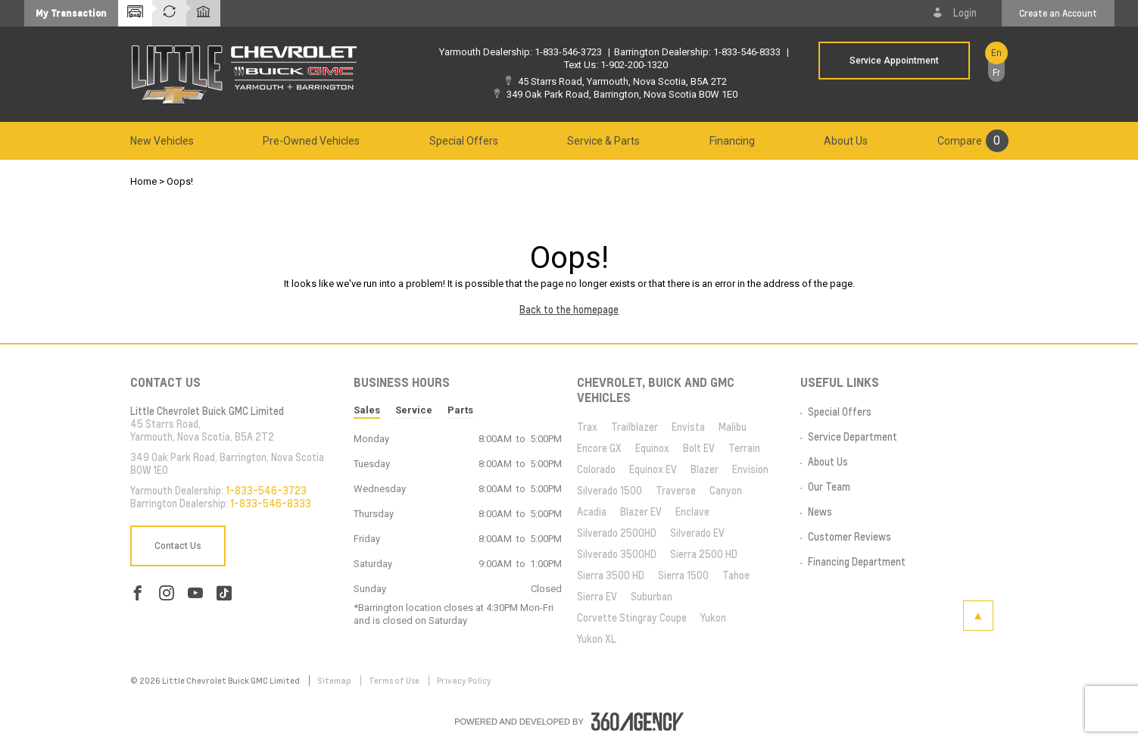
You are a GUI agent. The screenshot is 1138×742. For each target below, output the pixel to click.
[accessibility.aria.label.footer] (637, 721)
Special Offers (463, 141)
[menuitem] (162, 141)
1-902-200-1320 (634, 64)
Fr (996, 72)
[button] (71, 13)
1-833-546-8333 (747, 52)
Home (143, 181)
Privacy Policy (464, 680)
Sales (367, 410)
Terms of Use (395, 680)
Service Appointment (894, 60)
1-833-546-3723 (568, 52)
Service (413, 410)
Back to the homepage (569, 310)
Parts (460, 410)
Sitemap (335, 680)
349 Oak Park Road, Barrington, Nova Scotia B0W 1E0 (622, 94)
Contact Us (177, 546)
